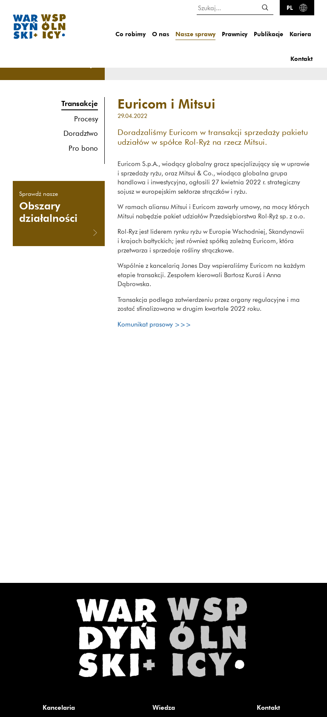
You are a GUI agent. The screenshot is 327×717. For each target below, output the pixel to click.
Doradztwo (80, 133)
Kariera (300, 34)
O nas (160, 34)
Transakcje (79, 103)
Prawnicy (234, 34)
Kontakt (301, 58)
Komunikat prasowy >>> (154, 324)
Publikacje (268, 34)
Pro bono (83, 147)
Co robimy (130, 34)
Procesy (86, 118)
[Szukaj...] (235, 7)
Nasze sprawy (195, 34)
